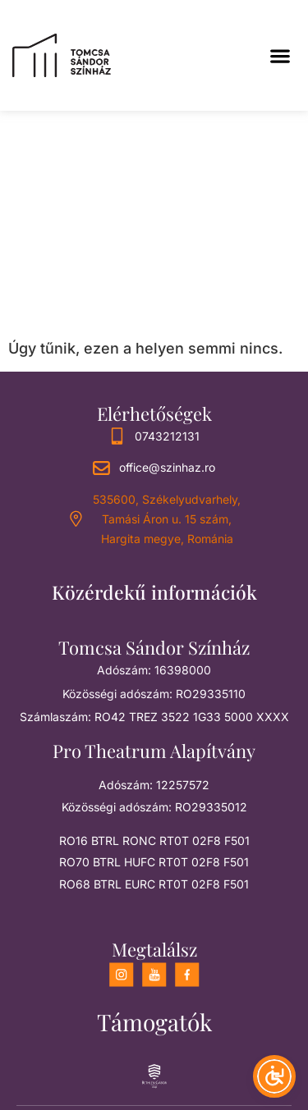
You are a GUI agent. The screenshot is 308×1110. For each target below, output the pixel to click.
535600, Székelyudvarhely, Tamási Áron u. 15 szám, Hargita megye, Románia (167, 519)
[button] (280, 55)
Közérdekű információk (154, 592)
